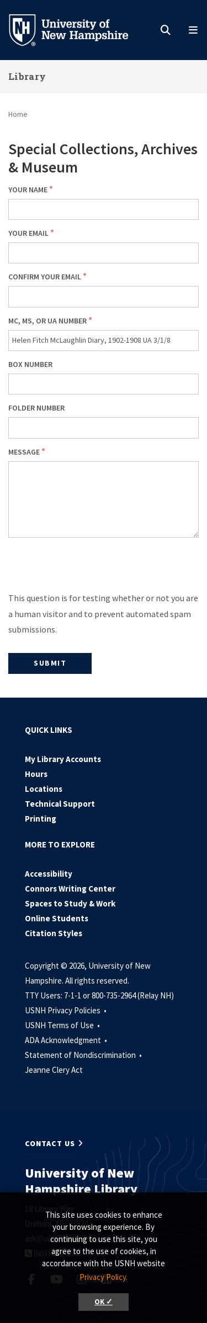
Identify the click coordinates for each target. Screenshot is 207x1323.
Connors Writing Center (70, 888)
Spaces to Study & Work (70, 903)
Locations (43, 789)
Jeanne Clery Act (54, 1070)
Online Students (56, 918)
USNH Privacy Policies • (66, 1010)
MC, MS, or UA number (47, 321)
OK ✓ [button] (103, 1301)
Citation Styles (53, 933)
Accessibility (48, 873)
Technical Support (60, 803)
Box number (30, 364)
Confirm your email (44, 277)
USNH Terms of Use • (63, 1025)
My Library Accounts (63, 759)
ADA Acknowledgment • (67, 1040)
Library (27, 76)
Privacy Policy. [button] (103, 1277)
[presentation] (92, 568)
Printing (40, 818)
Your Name (27, 190)
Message (24, 452)
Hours (36, 774)
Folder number (36, 408)
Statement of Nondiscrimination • (84, 1055)
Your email (28, 233)
